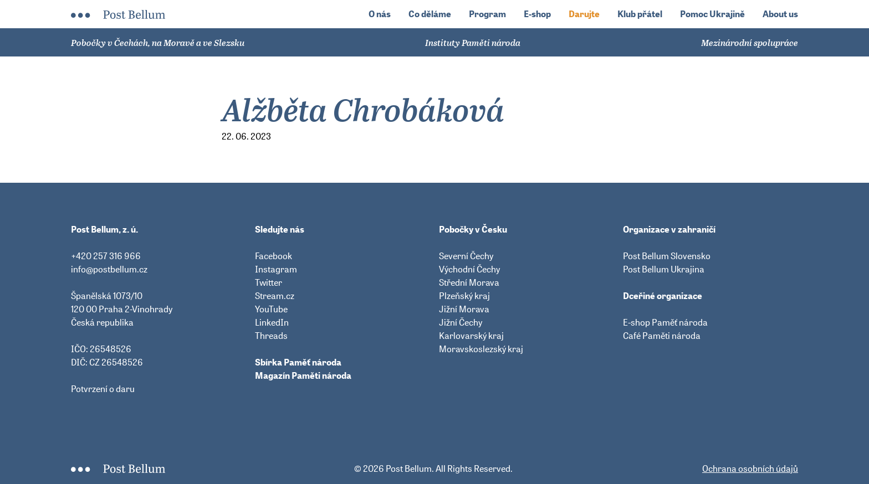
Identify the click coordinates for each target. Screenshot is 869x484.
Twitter (268, 282)
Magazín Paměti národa (303, 375)
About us (780, 14)
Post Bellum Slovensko (666, 256)
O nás (380, 14)
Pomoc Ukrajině (712, 14)
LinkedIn (272, 322)
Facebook (273, 256)
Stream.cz (274, 296)
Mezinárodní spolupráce (749, 42)
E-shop (537, 14)
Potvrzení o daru (103, 389)
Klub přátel (639, 14)
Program (487, 14)
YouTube (271, 309)
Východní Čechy (469, 269)
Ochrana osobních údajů (750, 468)
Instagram (276, 269)
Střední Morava (469, 282)
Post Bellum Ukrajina (663, 269)
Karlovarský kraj (471, 335)
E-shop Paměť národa (665, 322)
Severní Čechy (466, 256)
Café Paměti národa (662, 335)
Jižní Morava (464, 309)
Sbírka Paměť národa (298, 362)
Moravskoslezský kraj (481, 349)
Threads (271, 335)
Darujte (584, 14)
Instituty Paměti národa (472, 42)
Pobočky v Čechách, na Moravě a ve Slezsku (157, 42)
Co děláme (429, 14)
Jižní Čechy (460, 322)
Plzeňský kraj (464, 296)
